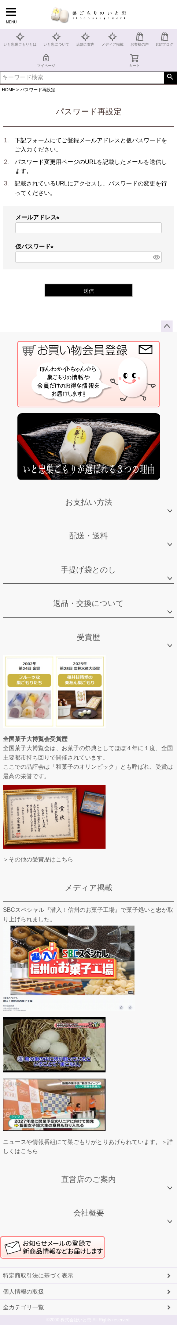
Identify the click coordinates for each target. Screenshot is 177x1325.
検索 (170, 78)
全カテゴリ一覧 (23, 1307)
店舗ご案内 (85, 39)
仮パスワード (35, 246)
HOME (8, 89)
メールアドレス (38, 217)
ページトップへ (167, 326)
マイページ (46, 60)
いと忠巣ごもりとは (20, 39)
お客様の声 (139, 39)
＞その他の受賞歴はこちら (38, 859)
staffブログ (165, 39)
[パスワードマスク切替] (156, 257)
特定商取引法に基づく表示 (38, 1275)
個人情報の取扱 (23, 1291)
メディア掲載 (112, 39)
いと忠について (56, 39)
